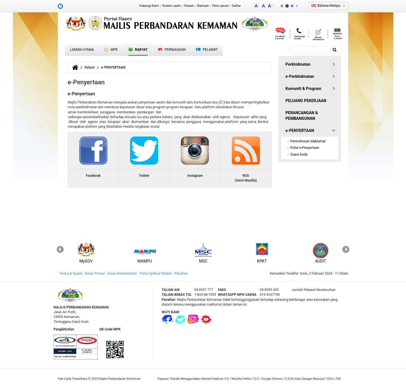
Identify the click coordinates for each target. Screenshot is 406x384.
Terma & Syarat (70, 273)
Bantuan (203, 6)
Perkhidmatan (298, 64)
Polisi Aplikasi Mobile (156, 273)
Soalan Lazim (171, 6)
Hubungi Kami (149, 6)
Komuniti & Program (303, 88)
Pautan (189, 6)
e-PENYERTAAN (300, 130)
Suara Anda (299, 154)
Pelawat (207, 50)
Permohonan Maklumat (308, 141)
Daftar (236, 6)
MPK (111, 50)
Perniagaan (172, 50)
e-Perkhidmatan (300, 76)
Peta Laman (220, 6)
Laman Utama (82, 50)
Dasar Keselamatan (122, 273)
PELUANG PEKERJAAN (306, 100)
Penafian (181, 273)
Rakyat (138, 50)
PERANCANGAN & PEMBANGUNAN (302, 116)
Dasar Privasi (95, 273)
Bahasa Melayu (328, 6)
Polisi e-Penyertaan (304, 148)
